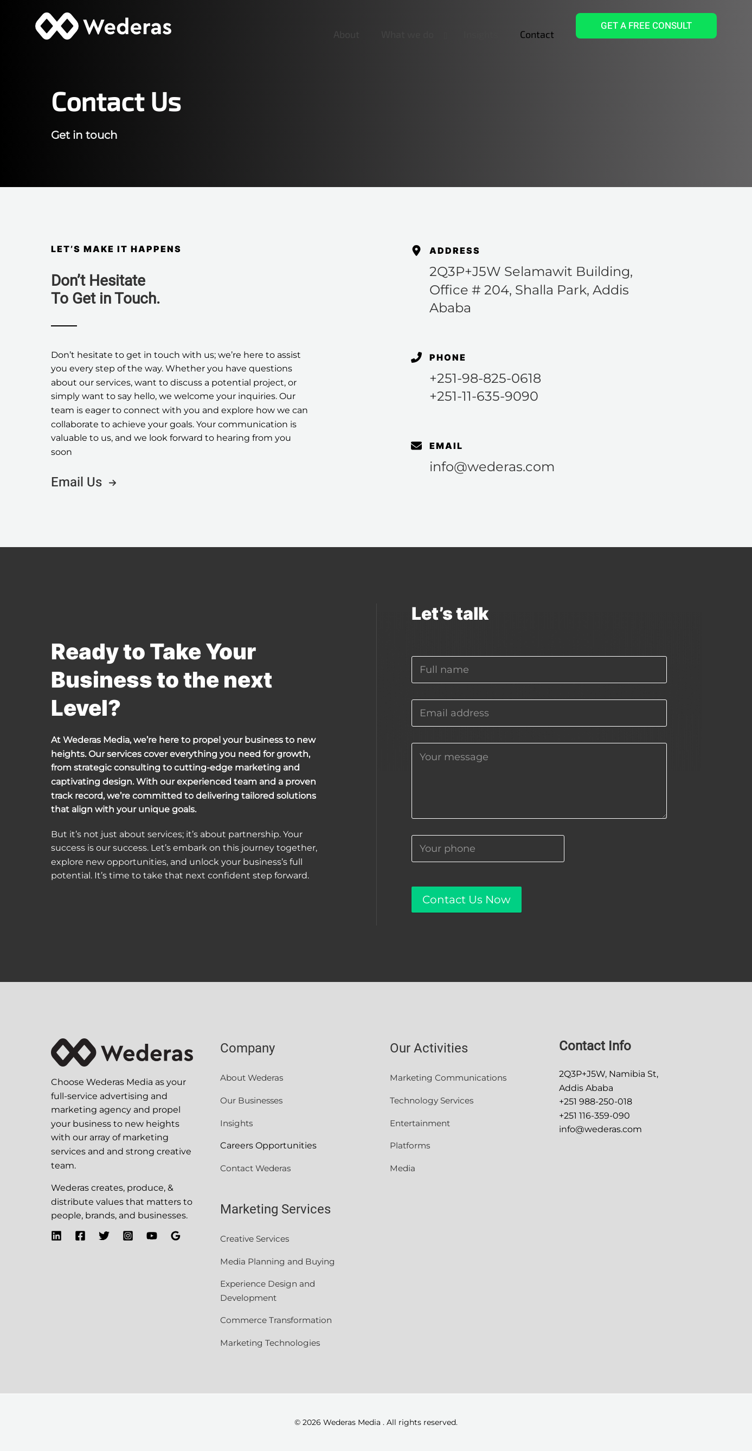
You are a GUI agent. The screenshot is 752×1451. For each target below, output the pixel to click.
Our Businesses (253, 1100)
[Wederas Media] (103, 25)
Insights (239, 1123)
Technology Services (434, 1100)
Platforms (411, 1145)
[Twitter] (104, 1235)
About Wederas (253, 1078)
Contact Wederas (257, 1168)
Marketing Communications (451, 1078)
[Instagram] (128, 1235)
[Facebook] (80, 1235)
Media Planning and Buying (280, 1261)
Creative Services (257, 1239)
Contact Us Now (466, 899)
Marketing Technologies (272, 1343)
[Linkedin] (56, 1235)
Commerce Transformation (279, 1320)
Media (403, 1168)
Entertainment (424, 1123)
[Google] (175, 1235)
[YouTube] (151, 1235)
